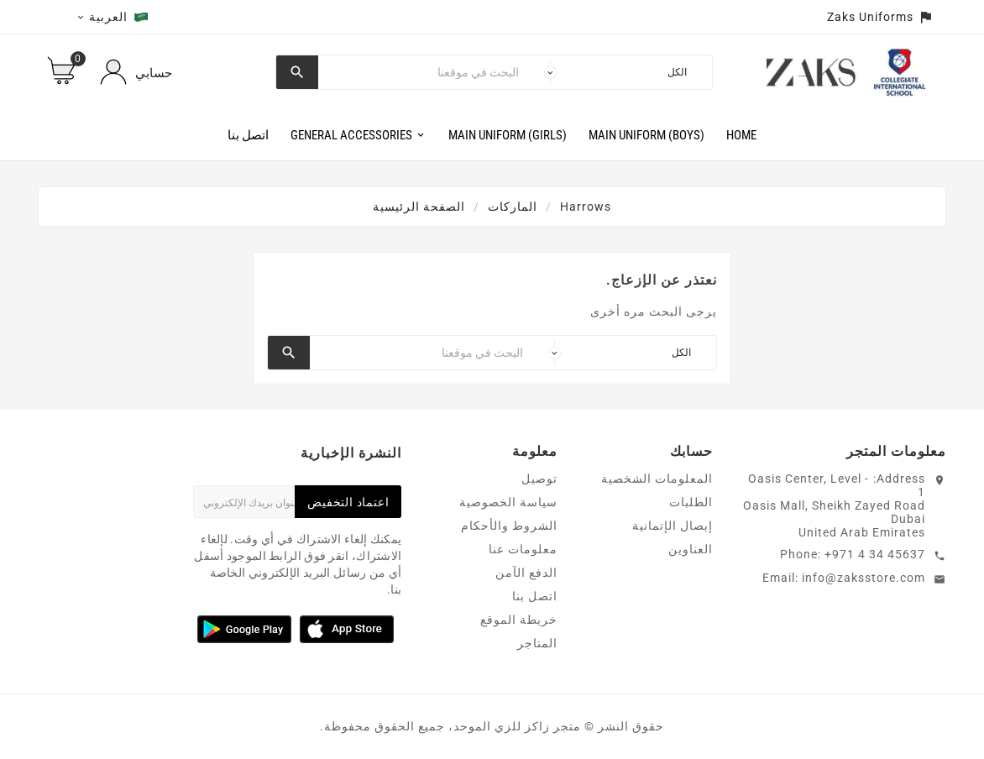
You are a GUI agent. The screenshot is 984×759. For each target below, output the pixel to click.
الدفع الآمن (526, 572)
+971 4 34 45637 (874, 554)
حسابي (153, 73)
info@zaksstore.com (863, 577)
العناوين (690, 549)
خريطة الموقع (518, 619)
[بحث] (422, 72)
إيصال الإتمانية (672, 525)
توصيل (539, 478)
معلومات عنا (523, 549)
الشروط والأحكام (509, 525)
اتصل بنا (534, 596)
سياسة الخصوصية (508, 502)
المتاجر (537, 643)
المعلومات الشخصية (657, 478)
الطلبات (691, 502)
